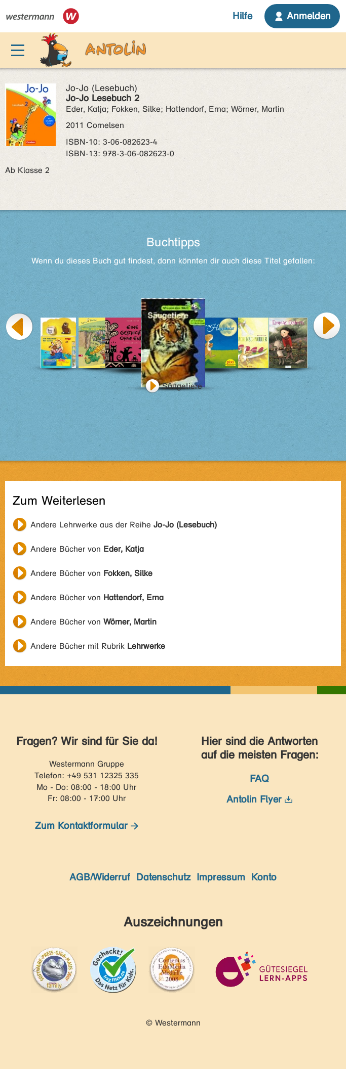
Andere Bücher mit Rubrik (97, 646)
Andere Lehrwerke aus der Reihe (123, 524)
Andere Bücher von (87, 549)
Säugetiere (182, 386)
